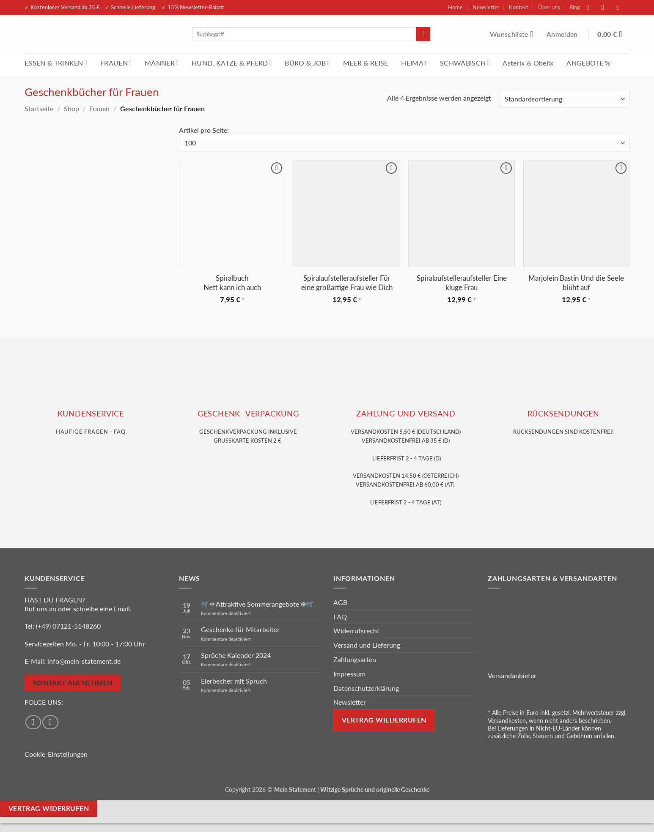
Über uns (549, 7)
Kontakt (518, 7)
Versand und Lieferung (366, 645)
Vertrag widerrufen (48, 808)
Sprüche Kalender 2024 (236, 655)
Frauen (99, 108)
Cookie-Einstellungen (56, 754)
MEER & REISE (365, 63)
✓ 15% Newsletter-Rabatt (193, 7)
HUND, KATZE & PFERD (232, 63)
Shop (71, 108)
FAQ (340, 617)
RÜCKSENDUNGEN (563, 413)
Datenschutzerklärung (366, 688)
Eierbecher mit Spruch (234, 681)
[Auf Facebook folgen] (592, 7)
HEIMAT (414, 63)
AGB (340, 602)
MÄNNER (162, 63)
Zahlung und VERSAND (405, 413)
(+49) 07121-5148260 (68, 626)
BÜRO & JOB (307, 63)
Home (455, 7)
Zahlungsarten (354, 659)
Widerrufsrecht (356, 631)
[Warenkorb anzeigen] (613, 34)
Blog (574, 7)
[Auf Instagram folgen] (607, 7)
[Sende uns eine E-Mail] (621, 7)
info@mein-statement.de (84, 661)
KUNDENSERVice (91, 413)
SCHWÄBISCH (465, 63)
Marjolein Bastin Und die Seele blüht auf (576, 283)
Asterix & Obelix (528, 63)
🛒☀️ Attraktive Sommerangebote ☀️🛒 (257, 604)
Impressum (349, 674)
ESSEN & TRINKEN (56, 63)
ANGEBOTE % (588, 63)
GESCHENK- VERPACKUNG (248, 413)
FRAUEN (116, 63)
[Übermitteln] (423, 34)
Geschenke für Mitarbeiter (240, 629)
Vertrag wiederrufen (384, 720)
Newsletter (486, 7)
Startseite (39, 108)
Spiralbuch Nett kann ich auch (232, 283)
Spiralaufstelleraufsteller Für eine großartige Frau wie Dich (347, 283)
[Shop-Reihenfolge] (564, 99)
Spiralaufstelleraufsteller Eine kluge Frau (462, 283)
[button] (563, 34)
